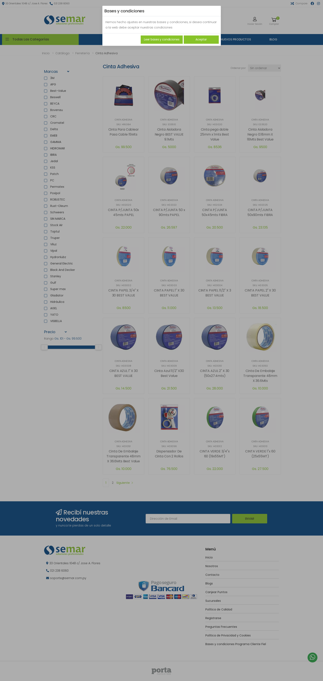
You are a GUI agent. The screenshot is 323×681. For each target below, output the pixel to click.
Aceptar (201, 39)
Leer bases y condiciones (161, 39)
